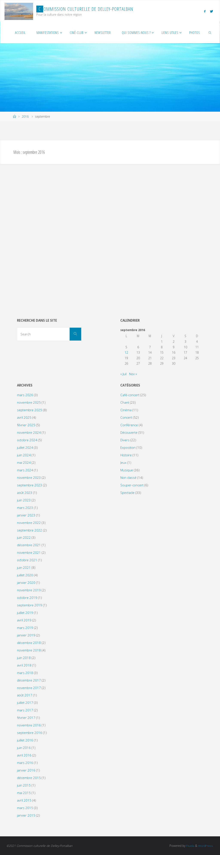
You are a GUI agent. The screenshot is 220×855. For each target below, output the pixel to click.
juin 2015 (24, 785)
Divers (125, 440)
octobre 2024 (27, 440)
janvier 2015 (26, 815)
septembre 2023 (29, 485)
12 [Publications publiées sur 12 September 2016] (126, 352)
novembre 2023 (29, 477)
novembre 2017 (29, 688)
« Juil (123, 374)
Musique (126, 470)
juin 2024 (24, 455)
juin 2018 (24, 658)
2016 (25, 116)
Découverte (129, 432)
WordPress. (206, 846)
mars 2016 (25, 763)
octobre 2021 (27, 560)
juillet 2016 (25, 740)
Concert (126, 417)
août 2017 (24, 695)
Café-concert (129, 395)
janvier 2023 (26, 515)
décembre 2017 (29, 680)
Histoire (126, 455)
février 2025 (26, 425)
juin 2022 (24, 537)
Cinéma (125, 410)
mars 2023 (25, 507)
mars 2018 (25, 673)
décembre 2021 (29, 545)
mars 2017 (25, 710)
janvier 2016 (26, 770)
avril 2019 (24, 620)
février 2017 (26, 717)
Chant (124, 402)
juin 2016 (24, 747)
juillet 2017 (25, 702)
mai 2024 (24, 462)
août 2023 (24, 492)
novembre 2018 (29, 650)
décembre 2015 (29, 778)
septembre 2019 (29, 605)
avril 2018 (24, 665)
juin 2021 (24, 567)
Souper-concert (132, 485)
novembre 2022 (29, 522)
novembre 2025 (29, 402)
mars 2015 (25, 808)
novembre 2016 (29, 725)
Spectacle (127, 492)
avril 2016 (24, 755)
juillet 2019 (25, 612)
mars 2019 (25, 627)
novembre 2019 (29, 590)
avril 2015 (24, 800)
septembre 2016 (29, 732)
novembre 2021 (29, 552)
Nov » (133, 374)
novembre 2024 (29, 432)
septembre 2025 (29, 410)
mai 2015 (24, 793)
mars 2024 (25, 470)
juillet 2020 (25, 575)
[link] (210, 32)
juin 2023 (24, 500)
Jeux (123, 462)
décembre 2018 (29, 642)
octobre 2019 (27, 597)
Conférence (129, 425)
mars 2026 (25, 395)
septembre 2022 (29, 530)
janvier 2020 (26, 582)
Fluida (189, 846)
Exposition (128, 447)
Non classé (128, 477)
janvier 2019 (26, 635)
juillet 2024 (25, 447)
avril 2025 (24, 417)
